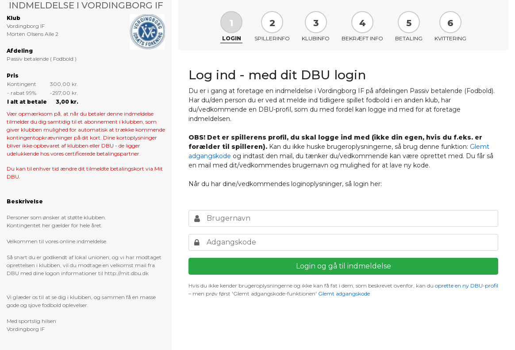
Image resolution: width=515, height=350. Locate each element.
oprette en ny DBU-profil (466, 285)
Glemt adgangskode (344, 293)
